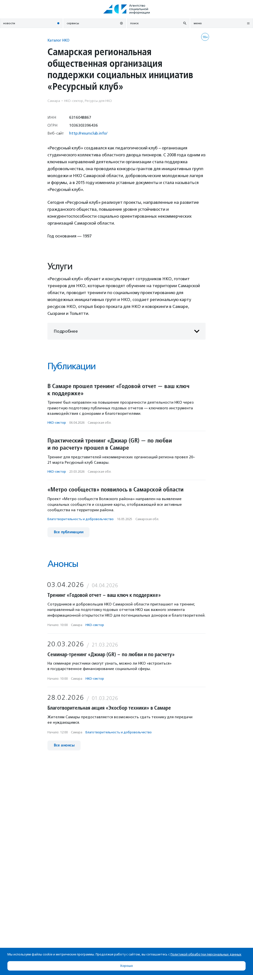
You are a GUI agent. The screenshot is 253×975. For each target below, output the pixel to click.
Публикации (71, 366)
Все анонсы (64, 745)
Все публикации (68, 532)
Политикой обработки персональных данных (205, 954)
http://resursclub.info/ (88, 133)
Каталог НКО (58, 40)
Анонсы (62, 563)
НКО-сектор (56, 422)
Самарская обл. (99, 422)
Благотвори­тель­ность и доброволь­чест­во (80, 519)
